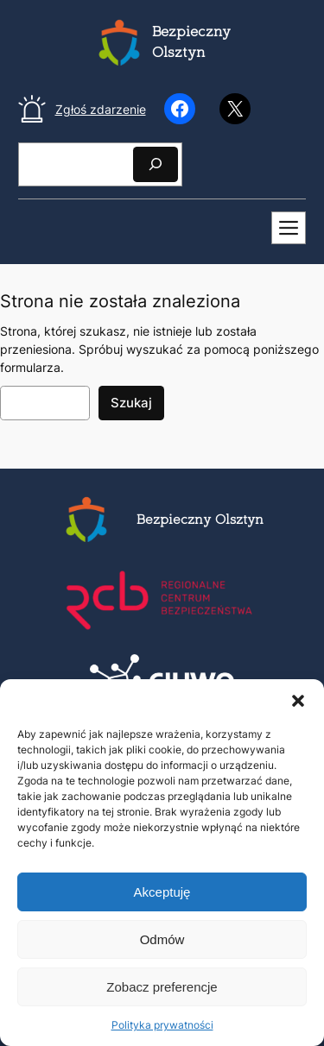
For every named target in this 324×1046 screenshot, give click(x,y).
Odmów (162, 939)
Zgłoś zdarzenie (100, 109)
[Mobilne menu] (288, 227)
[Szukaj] (155, 164)
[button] (298, 700)
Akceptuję (162, 892)
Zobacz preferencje (161, 987)
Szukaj (131, 403)
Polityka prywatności (162, 1024)
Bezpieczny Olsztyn (200, 520)
